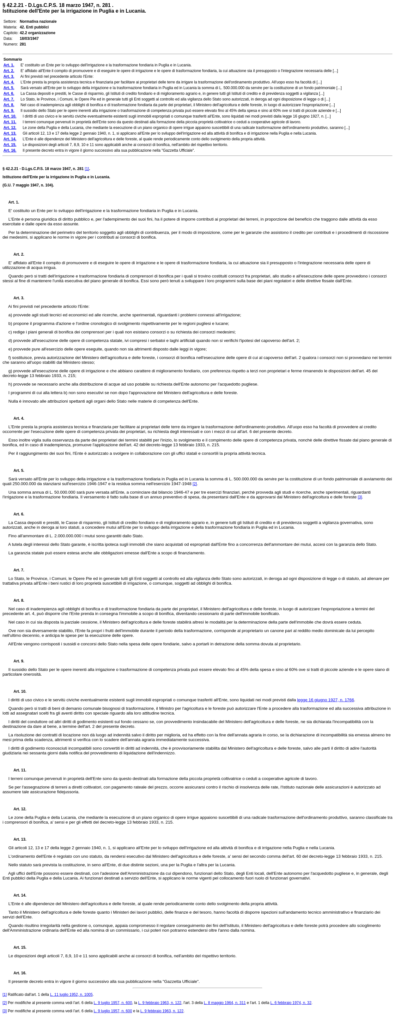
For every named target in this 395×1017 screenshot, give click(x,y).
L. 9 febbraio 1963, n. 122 (159, 1003)
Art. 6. (16, 514)
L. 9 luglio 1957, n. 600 (113, 1003)
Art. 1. (14, 202)
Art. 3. (16, 298)
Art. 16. (18, 973)
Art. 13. (18, 839)
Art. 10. (18, 691)
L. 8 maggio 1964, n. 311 (225, 1003)
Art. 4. (16, 418)
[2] (195, 484)
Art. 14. (18, 895)
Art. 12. (18, 809)
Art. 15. (18, 947)
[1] (87, 169)
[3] (360, 497)
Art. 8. (16, 600)
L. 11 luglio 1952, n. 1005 (71, 994)
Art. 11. (18, 770)
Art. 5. (16, 470)
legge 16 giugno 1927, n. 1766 (325, 699)
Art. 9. (16, 661)
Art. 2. (16, 254)
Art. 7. (16, 570)
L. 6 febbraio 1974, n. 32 (290, 1003)
